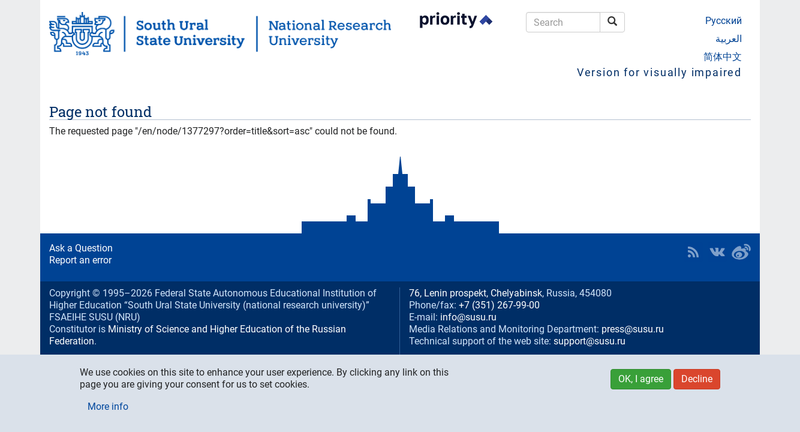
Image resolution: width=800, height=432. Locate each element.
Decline (696, 379)
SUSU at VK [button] (717, 252)
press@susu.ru (632, 329)
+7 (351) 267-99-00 (499, 305)
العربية (728, 38)
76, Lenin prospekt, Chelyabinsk (475, 293)
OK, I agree (640, 379)
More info (108, 406)
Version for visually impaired (659, 72)
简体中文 (722, 56)
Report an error (80, 260)
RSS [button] (693, 252)
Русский (723, 20)
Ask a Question (81, 248)
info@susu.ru (468, 317)
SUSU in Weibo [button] (741, 252)
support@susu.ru (589, 341)
